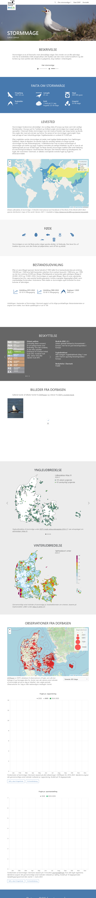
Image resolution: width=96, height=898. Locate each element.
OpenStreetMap (78, 207)
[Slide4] (50, 558)
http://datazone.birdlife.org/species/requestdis (71, 212)
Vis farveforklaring (32, 761)
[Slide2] (29, 400)
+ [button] (9, 161)
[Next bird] (94, 22)
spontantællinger (58, 808)
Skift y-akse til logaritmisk (16, 761)
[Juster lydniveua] (49, 68)
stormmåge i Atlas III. (20, 555)
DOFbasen (43, 418)
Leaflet (71, 207)
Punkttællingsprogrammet (67, 840)
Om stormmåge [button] (64, 2)
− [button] (9, 164)
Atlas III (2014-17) (38, 630)
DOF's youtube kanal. (66, 418)
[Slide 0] (47, 848)
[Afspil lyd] (38, 69)
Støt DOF (77, 2)
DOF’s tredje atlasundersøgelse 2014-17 (54, 553)
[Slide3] (49, 558)
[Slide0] (45, 558)
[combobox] (76, 703)
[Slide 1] (48, 848)
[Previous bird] (2, 22)
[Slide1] (27, 400)
